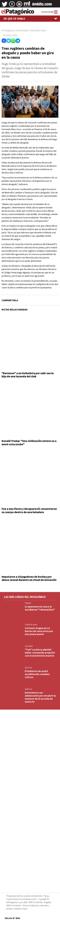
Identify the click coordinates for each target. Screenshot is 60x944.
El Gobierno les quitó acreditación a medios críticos (37, 674)
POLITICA (28, 668)
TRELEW (28, 603)
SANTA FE (28, 689)
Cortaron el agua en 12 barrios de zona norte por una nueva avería (39, 631)
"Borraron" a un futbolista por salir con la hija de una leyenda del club (28, 374)
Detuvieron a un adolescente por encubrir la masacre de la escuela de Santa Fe (40, 697)
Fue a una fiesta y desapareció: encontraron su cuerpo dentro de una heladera (29, 510)
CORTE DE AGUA (31, 625)
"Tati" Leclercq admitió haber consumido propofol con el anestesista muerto (40, 652)
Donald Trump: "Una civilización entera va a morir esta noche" (29, 442)
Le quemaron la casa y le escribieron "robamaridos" (40, 608)
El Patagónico (8, 30)
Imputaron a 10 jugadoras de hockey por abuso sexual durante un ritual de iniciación (29, 578)
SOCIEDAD (29, 646)
